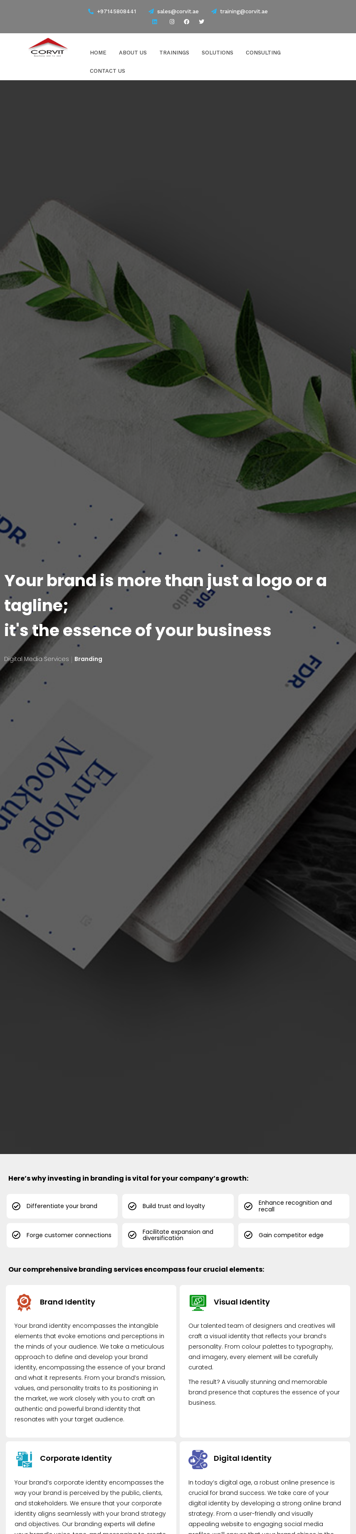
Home (98, 52)
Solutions (217, 52)
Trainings (174, 52)
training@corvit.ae (239, 11)
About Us (133, 52)
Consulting (263, 52)
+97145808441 (116, 11)
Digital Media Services (36, 658)
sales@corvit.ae (173, 11)
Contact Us (107, 70)
